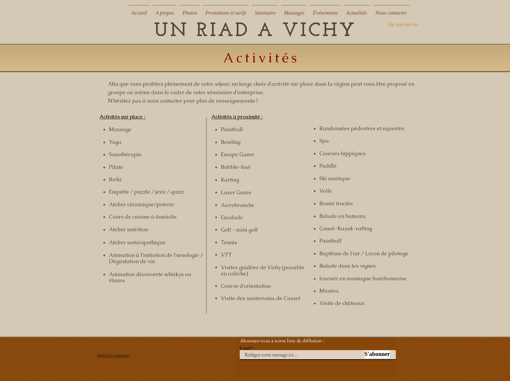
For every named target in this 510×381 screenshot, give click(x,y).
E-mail (245, 348)
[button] (164, 10)
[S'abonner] (377, 354)
